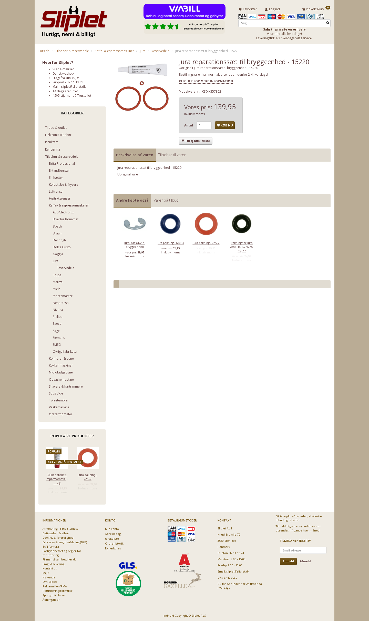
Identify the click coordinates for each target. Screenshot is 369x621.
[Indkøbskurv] (316, 8)
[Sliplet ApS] (73, 20)
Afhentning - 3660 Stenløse (60, 528)
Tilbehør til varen (172, 153)
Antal (189, 124)
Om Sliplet (50, 581)
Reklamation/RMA (55, 585)
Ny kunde (49, 576)
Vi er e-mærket (63, 68)
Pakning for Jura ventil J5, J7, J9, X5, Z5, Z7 (241, 246)
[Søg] (327, 22)
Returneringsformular (58, 590)
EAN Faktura (51, 546)
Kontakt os (50, 567)
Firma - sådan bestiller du (60, 558)
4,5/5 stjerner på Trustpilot (72, 94)
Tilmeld (288, 560)
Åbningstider (51, 599)
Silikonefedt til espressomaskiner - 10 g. (57, 478)
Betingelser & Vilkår (56, 532)
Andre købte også (132, 199)
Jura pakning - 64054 (170, 242)
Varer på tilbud (166, 199)
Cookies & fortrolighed (58, 537)
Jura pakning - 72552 (87, 476)
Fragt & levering (53, 563)
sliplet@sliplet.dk (73, 86)
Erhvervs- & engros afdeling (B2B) (65, 541)
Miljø (46, 572)
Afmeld (305, 560)
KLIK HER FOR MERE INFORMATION (206, 80)
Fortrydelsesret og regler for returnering (62, 552)
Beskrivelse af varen (134, 153)
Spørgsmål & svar (54, 594)
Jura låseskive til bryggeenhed (134, 244)
